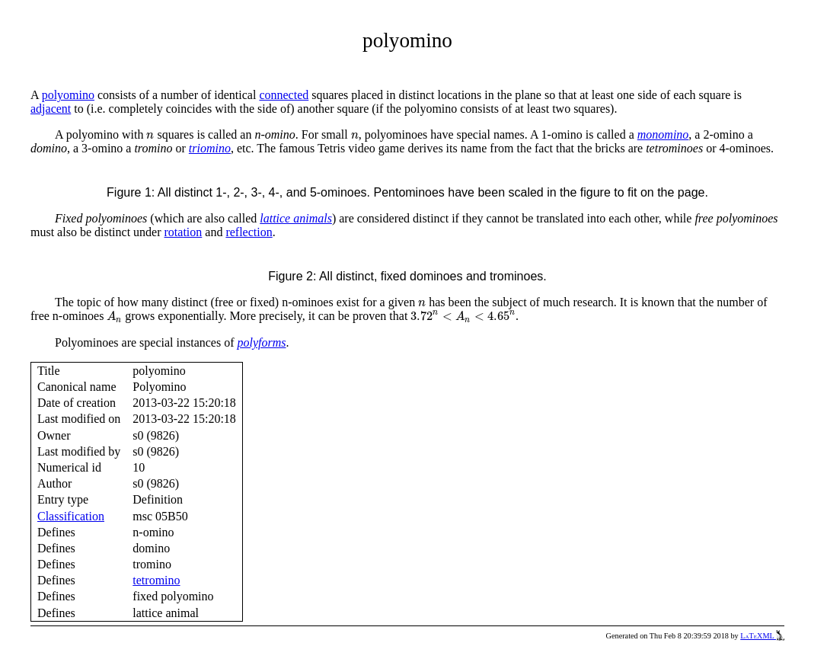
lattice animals (296, 218)
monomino (663, 134)
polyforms (262, 342)
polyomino (68, 94)
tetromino (156, 580)
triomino (210, 148)
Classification (70, 516)
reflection (248, 232)
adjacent (50, 108)
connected (283, 94)
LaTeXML (762, 636)
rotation (183, 232)
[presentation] (150, 136)
